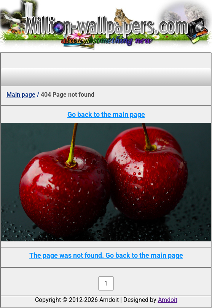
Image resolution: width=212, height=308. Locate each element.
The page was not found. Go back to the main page (106, 255)
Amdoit (167, 299)
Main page (20, 94)
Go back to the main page (106, 114)
